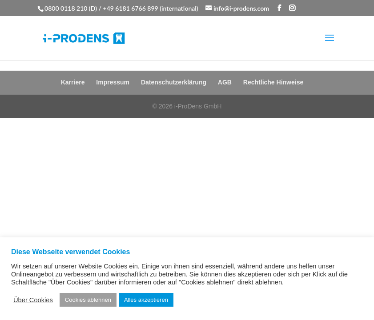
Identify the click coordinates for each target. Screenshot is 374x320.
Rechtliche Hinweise (273, 82)
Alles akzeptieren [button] (146, 299)
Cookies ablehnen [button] (88, 299)
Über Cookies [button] (33, 300)
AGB (225, 82)
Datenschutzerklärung (173, 82)
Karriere (73, 82)
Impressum (112, 82)
